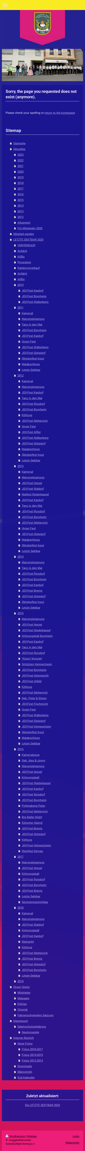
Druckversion (16, 1136)
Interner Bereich (23, 1038)
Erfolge (22, 1004)
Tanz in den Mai (32, 324)
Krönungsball (30, 777)
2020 (20, 171)
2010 (20, 285)
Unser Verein (21, 987)
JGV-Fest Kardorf (32, 290)
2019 (20, 177)
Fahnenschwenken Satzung (35, 1015)
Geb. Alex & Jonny (33, 760)
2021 (20, 166)
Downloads (24, 1066)
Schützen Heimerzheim (37, 664)
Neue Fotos (25, 1043)
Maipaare (23, 998)
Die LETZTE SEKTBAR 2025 (42, 1105)
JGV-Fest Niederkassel (36, 630)
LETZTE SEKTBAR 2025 (28, 239)
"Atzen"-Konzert (32, 658)
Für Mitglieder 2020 (29, 228)
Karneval (27, 313)
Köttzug (27, 415)
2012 (20, 217)
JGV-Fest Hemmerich (35, 675)
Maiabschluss (31, 364)
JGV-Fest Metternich (35, 421)
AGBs (21, 256)
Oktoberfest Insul (33, 358)
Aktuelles (19, 149)
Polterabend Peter (33, 806)
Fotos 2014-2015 (32, 1055)
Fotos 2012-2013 (32, 1060)
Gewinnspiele (30, 1032)
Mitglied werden (23, 234)
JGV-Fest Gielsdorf (34, 353)
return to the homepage (60, 113)
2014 (20, 205)
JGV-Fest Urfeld (32, 681)
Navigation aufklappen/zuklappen (42, 5)
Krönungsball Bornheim (37, 636)
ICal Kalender (26, 1077)
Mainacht (28, 941)
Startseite (19, 143)
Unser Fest (29, 341)
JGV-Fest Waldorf (33, 488)
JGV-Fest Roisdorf (33, 404)
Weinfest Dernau (32, 851)
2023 (20, 154)
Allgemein (23, 222)
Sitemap (32, 1136)
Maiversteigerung (33, 319)
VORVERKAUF (26, 245)
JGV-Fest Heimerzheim (36, 726)
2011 (20, 307)
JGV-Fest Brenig (32, 590)
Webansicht (72, 1142)
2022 (20, 160)
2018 (20, 183)
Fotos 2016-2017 (32, 1049)
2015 (20, 200)
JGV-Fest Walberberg (35, 302)
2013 (20, 211)
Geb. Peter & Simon (34, 698)
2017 (20, 188)
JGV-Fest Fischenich (35, 704)
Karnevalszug (30, 755)
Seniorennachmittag (35, 902)
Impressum (20, 1021)
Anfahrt (22, 251)
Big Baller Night (32, 817)
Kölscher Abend (32, 823)
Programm (24, 262)
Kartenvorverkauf (28, 268)
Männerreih (24, 1072)
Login (76, 1136)
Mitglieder (23, 992)
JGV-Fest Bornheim (34, 296)
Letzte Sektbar (31, 370)
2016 (20, 194)
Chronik (22, 1009)
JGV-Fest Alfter (31, 432)
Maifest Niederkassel (35, 494)
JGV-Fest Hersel (32, 483)
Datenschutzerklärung (31, 1026)
